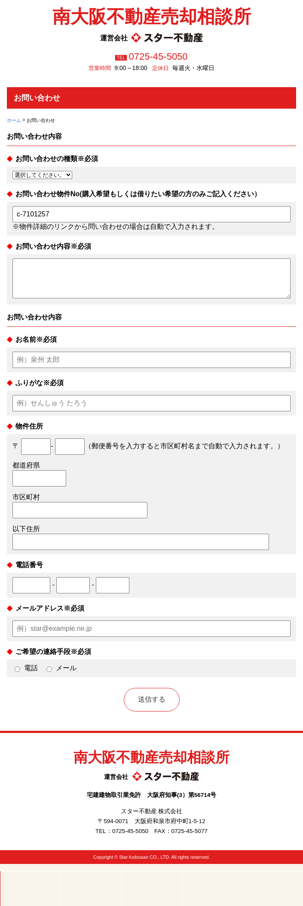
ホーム (14, 120)
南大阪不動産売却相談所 (151, 16)
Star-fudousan (133, 865)
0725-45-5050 (158, 56)
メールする (152, 888)
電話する (91, 888)
